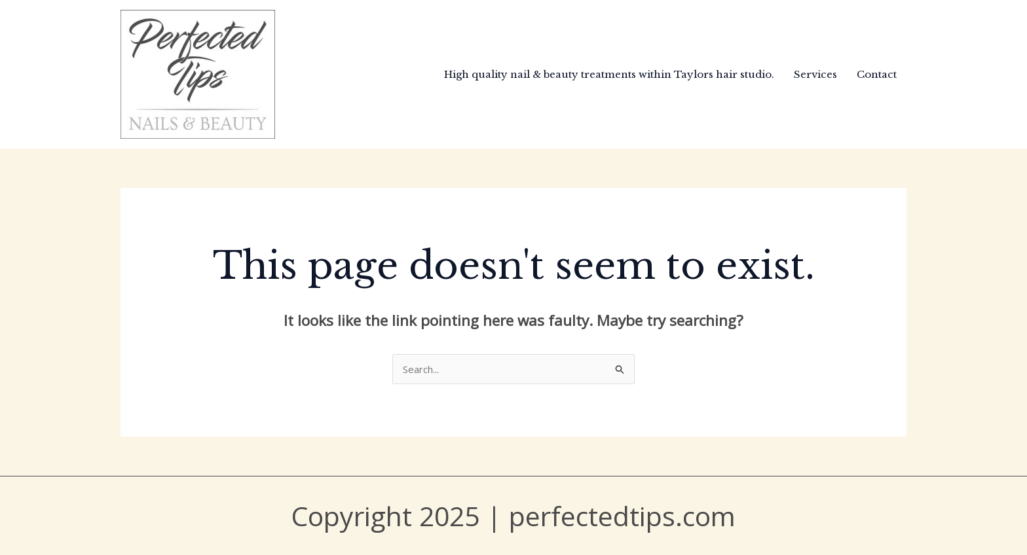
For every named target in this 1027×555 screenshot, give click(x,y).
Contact (877, 74)
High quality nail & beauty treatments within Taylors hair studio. (609, 74)
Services (815, 74)
